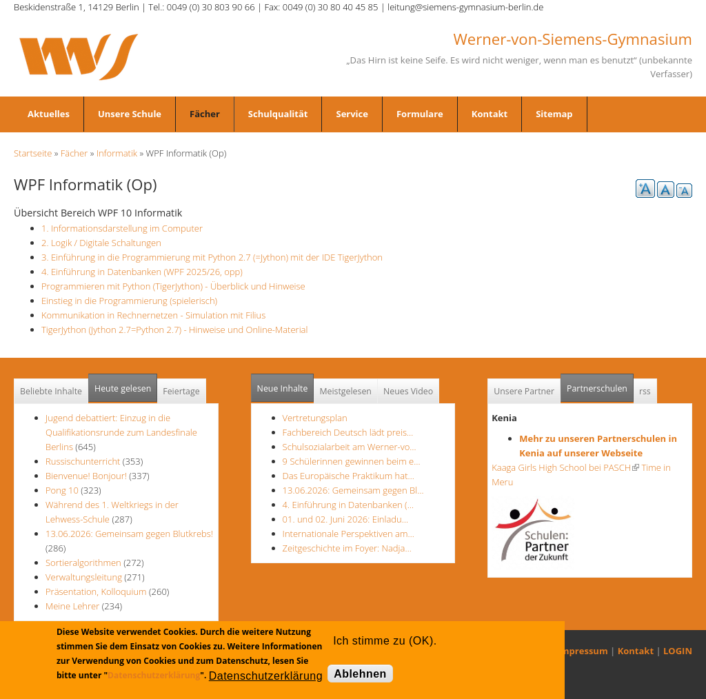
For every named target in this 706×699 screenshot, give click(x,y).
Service (351, 114)
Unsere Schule (129, 114)
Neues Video (408, 391)
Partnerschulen (600, 384)
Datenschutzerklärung (154, 675)
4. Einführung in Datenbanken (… (348, 504)
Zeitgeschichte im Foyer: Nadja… (347, 548)
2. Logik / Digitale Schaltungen (101, 242)
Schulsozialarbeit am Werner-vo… (349, 446)
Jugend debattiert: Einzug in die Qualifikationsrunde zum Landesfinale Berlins (121, 432)
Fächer (205, 114)
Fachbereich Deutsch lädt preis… (348, 432)
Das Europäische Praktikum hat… (348, 475)
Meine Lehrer (74, 606)
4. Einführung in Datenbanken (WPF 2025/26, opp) (142, 271)
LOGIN (677, 651)
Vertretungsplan (315, 418)
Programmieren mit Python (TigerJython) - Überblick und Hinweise (173, 286)
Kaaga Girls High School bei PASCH (565, 467)
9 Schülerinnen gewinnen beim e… (352, 461)
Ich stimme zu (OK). (384, 641)
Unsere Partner (524, 391)
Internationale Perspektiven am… (348, 533)
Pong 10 (62, 490)
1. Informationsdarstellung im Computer (122, 228)
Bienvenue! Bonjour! (86, 475)
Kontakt (489, 114)
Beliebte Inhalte (51, 391)
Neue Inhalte (282, 388)
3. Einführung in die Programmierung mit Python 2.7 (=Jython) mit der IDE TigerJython (212, 257)
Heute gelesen (122, 388)
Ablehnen (360, 674)
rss (645, 391)
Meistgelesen (345, 391)
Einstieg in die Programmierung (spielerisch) (129, 300)
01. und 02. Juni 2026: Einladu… (345, 519)
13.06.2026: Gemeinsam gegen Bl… (353, 490)
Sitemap (554, 114)
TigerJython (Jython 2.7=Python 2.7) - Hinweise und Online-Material (174, 329)
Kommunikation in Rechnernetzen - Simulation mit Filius (153, 315)
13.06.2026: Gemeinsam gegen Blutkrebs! (129, 533)
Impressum (583, 651)
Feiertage (181, 391)
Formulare (419, 114)
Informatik (117, 153)
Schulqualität (278, 114)
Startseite (33, 153)
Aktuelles (49, 114)
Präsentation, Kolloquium (96, 591)
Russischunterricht (83, 461)
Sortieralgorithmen (83, 562)
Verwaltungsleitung (84, 577)
